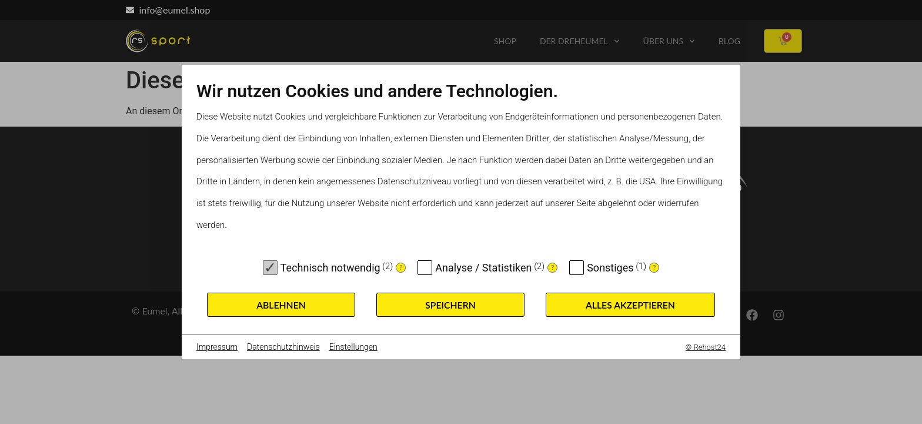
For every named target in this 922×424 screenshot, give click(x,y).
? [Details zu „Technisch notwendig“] (400, 267)
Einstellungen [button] (353, 347)
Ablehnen (281, 304)
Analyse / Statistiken (483, 267)
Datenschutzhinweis (283, 347)
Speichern (450, 304)
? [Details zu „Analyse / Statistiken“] (552, 267)
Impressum (217, 347)
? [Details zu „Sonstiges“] (654, 267)
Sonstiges (610, 267)
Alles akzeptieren (630, 304)
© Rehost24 (706, 347)
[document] (461, 166)
